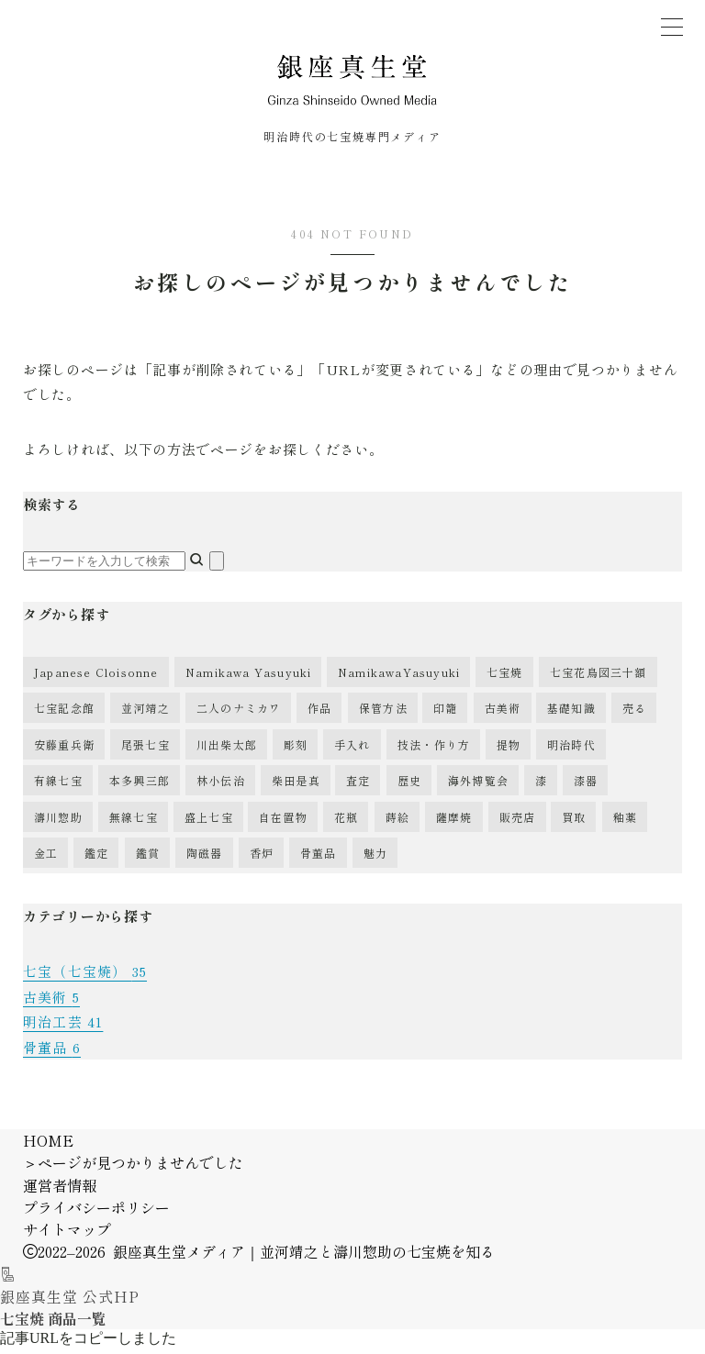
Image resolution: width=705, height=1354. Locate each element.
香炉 (262, 859)
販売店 (517, 823)
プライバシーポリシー (96, 1213)
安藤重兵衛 (64, 751)
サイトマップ (67, 1235)
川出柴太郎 (226, 751)
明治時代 (571, 751)
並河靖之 (145, 714)
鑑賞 (148, 859)
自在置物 (283, 823)
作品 (319, 714)
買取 (574, 823)
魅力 (375, 859)
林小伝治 (220, 786)
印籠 (445, 714)
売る (634, 714)
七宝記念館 (64, 714)
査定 (358, 786)
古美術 (503, 714)
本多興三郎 (139, 786)
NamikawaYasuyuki (399, 678)
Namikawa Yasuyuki (248, 678)
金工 (46, 859)
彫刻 (296, 751)
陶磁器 (204, 859)
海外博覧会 (478, 786)
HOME (48, 1146)
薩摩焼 (454, 823)
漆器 (586, 786)
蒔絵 (397, 823)
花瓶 (346, 823)
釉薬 (625, 823)
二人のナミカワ (238, 714)
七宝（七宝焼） (85, 978)
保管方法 (383, 714)
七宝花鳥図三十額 (598, 678)
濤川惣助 (58, 823)
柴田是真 (296, 786)
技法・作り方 (433, 751)
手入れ (352, 751)
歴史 (409, 786)
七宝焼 (505, 678)
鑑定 (96, 859)
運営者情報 (59, 1191)
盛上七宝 (209, 823)
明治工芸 (63, 1028)
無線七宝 (133, 823)
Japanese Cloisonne (96, 678)
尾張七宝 (145, 751)
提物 (508, 751)
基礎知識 (571, 714)
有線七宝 (58, 786)
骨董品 (318, 859)
